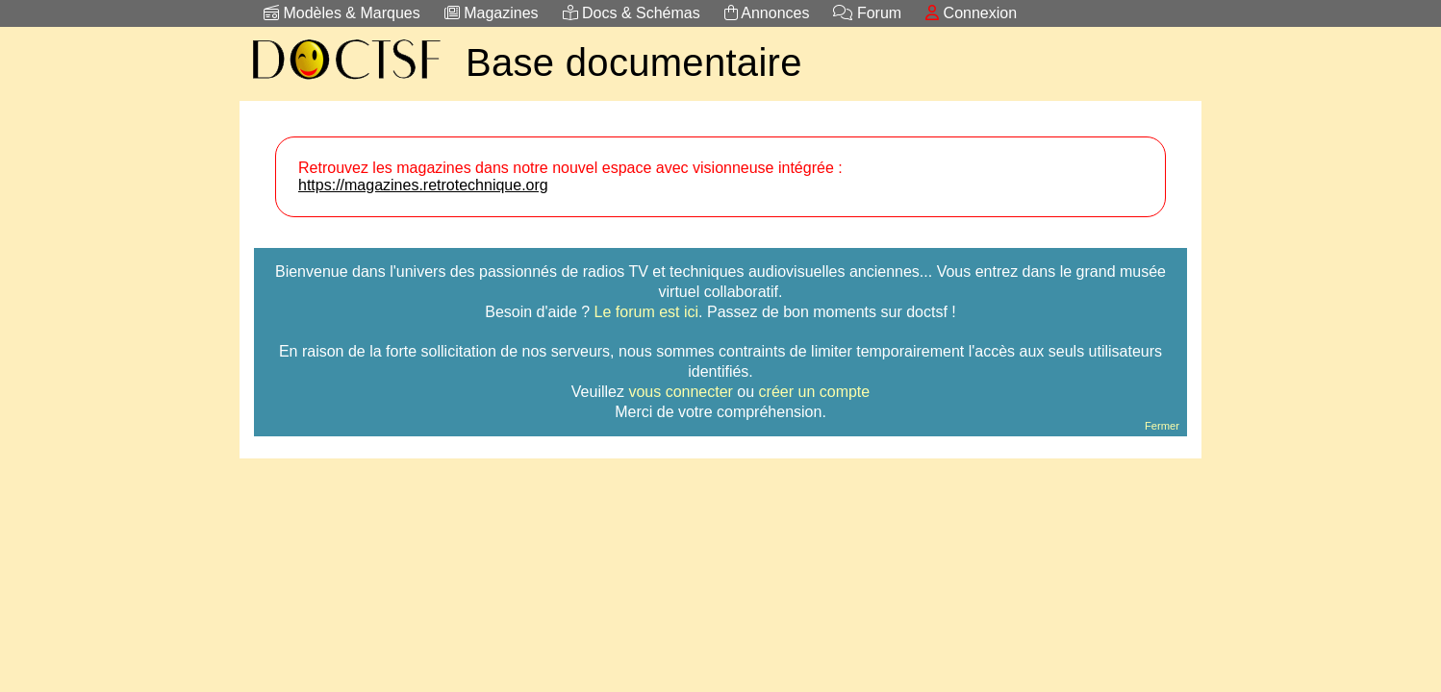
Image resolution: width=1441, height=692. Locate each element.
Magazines (491, 13)
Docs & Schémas (631, 13)
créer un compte (815, 391)
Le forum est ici (646, 312)
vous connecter (680, 391)
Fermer (1162, 426)
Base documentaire (634, 62)
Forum (867, 13)
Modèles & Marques (342, 13)
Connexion (971, 13)
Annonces (767, 13)
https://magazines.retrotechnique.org (423, 185)
